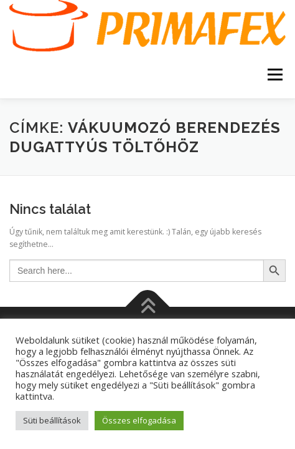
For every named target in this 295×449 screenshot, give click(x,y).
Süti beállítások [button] (52, 420)
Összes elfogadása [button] (139, 420)
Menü (274, 75)
